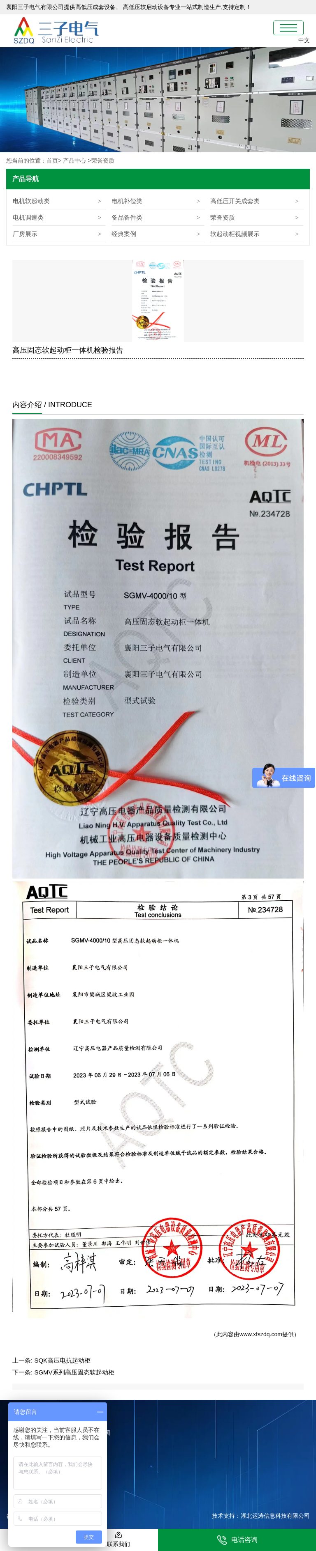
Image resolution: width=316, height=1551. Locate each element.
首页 (52, 160)
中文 (304, 40)
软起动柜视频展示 (235, 233)
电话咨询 (237, 1540)
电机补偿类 (127, 200)
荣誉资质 (222, 217)
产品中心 (74, 160)
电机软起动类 (31, 200)
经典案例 (124, 233)
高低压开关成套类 (235, 200)
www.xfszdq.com (260, 1334)
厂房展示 (25, 233)
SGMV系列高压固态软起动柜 (74, 1372)
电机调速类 (28, 217)
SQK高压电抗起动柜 (62, 1360)
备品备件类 (127, 217)
